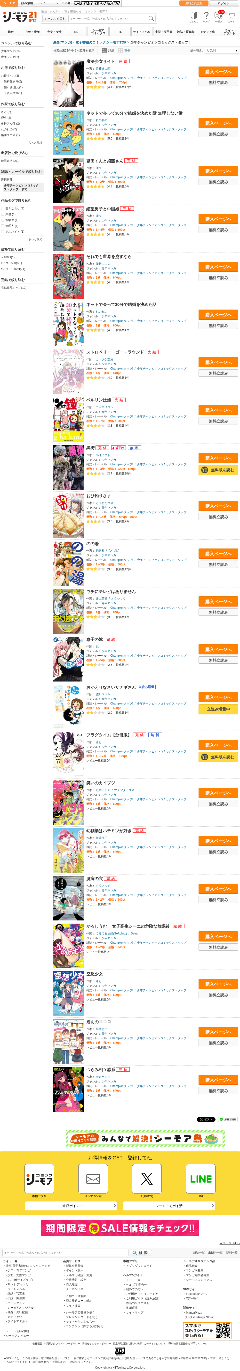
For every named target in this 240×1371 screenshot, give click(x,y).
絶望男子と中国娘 (103, 209)
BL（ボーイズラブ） (21, 1280)
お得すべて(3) (10, 75)
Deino (134, 933)
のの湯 (92, 543)
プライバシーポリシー (68, 1343)
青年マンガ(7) (10, 57)
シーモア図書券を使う (80, 1312)
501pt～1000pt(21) (13, 269)
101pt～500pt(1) (11, 263)
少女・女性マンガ (19, 1275)
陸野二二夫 (103, 264)
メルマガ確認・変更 (79, 1275)
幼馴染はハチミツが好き (109, 831)
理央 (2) (6, 117)
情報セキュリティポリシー (96, 1343)
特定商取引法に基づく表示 (127, 1343)
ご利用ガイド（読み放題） (143, 1298)
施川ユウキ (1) (10, 135)
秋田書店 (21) (10, 161)
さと (99, 742)
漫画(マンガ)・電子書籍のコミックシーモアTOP (90, 42)
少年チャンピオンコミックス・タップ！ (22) (21, 187)
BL (76, 32)
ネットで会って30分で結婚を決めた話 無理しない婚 (134, 113)
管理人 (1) (11, 226)
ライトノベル (142, 32)
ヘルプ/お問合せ (136, 1284)
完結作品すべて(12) (13, 287)
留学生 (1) (11, 220)
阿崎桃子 (101, 838)
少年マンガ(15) (11, 51)
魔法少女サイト (101, 61)
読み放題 (27, 3)
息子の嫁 (95, 639)
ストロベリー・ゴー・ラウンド (115, 352)
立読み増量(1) (13, 93)
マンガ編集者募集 (197, 1275)
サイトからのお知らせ (80, 1321)
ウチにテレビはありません (111, 591)
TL (120, 32)
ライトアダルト (229, 32)
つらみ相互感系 (101, 1069)
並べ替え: (197, 50)
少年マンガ (109, 73)
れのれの (101, 120)
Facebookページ (197, 1294)
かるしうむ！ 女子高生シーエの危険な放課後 (128, 926)
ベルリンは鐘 (99, 400)
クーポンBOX (75, 1289)
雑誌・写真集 (185, 32)
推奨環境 (132, 1308)
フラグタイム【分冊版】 (109, 735)
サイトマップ (135, 1312)
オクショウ (118, 598)
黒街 (91, 448)
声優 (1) (10, 214)
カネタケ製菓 (104, 359)
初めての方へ (135, 1289)
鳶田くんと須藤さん (105, 161)
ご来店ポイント (71, 1206)
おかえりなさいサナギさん (111, 687)
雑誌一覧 (199, 1252)
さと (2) (6, 112)
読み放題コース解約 (79, 1300)
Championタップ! (121, 78)
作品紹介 (192, 1265)
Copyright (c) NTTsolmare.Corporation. (120, 1367)
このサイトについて (155, 1343)
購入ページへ (218, 71)
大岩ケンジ (103, 1077)
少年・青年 (32, 32)
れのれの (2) (9, 129)
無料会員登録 (194, 3)
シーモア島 (63, 3)
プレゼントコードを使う (82, 1317)
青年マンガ (109, 268)
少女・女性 (54, 32)
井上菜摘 (101, 598)
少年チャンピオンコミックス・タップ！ (163, 78)
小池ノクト (103, 455)
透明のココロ (98, 1022)
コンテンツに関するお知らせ (85, 1326)
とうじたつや (104, 503)
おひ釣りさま (98, 496)
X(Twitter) (192, 1298)
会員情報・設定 (76, 1280)
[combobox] (112, 18)
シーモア (9, 3)
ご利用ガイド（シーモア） (143, 1294)
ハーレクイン (16, 1303)
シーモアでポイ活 (169, 1206)
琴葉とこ (101, 1029)
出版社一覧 (215, 1252)
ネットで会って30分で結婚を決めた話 (121, 304)
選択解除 (7, 179)
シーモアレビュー (17, 1335)
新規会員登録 (74, 1265)
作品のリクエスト (137, 1303)
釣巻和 (100, 550)
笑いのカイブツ (100, 783)
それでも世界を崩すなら (109, 256)
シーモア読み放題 (17, 1331)
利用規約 (49, 1343)
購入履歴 (72, 1284)
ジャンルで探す (55, 18)
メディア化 (207, 32)
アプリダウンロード (139, 1265)
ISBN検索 (173, 1343)
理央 (99, 168)
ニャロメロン (104, 407)
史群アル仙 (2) (10, 123)
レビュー (45, 3)
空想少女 (94, 974)
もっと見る (35, 142)
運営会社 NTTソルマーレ (194, 1343)
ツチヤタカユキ (124, 790)
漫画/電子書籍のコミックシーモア (28, 1265)
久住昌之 (114, 550)
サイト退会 (73, 1305)
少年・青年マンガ (19, 1270)
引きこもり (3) (14, 208)
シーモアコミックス (98, 32)
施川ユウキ (103, 694)
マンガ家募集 (194, 1270)
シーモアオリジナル (21, 1307)
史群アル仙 (103, 790)
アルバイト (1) (14, 231)
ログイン (224, 3)
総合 (11, 32)
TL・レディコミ (18, 1284)
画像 (124, 50)
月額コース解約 (76, 1296)
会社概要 (37, 1343)
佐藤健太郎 (103, 68)
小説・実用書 (163, 32)
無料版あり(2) (13, 81)
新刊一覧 (232, 1252)
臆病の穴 (95, 878)
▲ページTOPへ (230, 1243)
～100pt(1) (8, 257)
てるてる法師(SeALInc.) (111, 933)
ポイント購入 (74, 1270)
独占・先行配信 (18, 1312)
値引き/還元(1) (13, 87)
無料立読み (218, 83)
